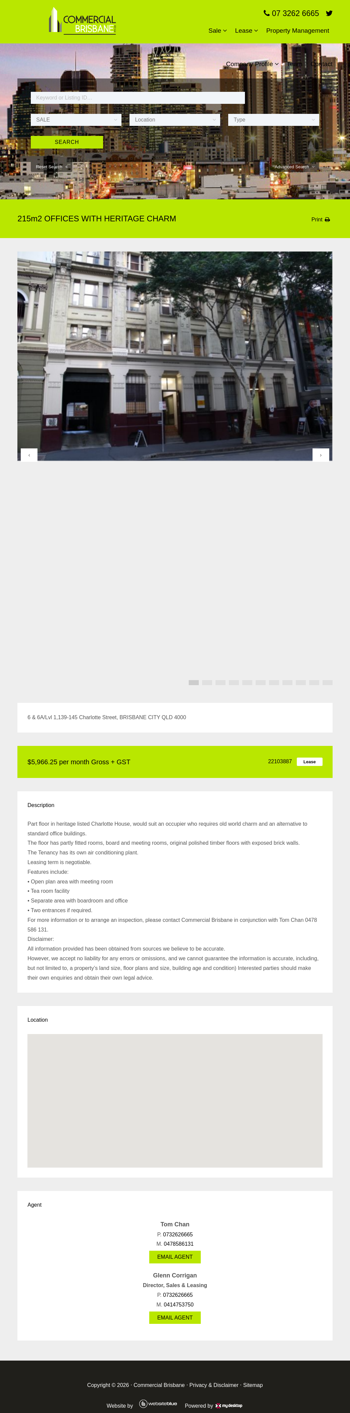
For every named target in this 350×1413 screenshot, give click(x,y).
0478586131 (179, 1244)
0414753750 (179, 1304)
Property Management (297, 30)
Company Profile (249, 63)
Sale (214, 30)
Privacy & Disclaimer (214, 1385)
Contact (321, 63)
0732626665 (178, 1234)
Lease (243, 30)
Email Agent (175, 1257)
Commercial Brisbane (159, 1385)
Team (294, 63)
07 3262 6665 (291, 13)
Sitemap (253, 1385)
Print (317, 219)
